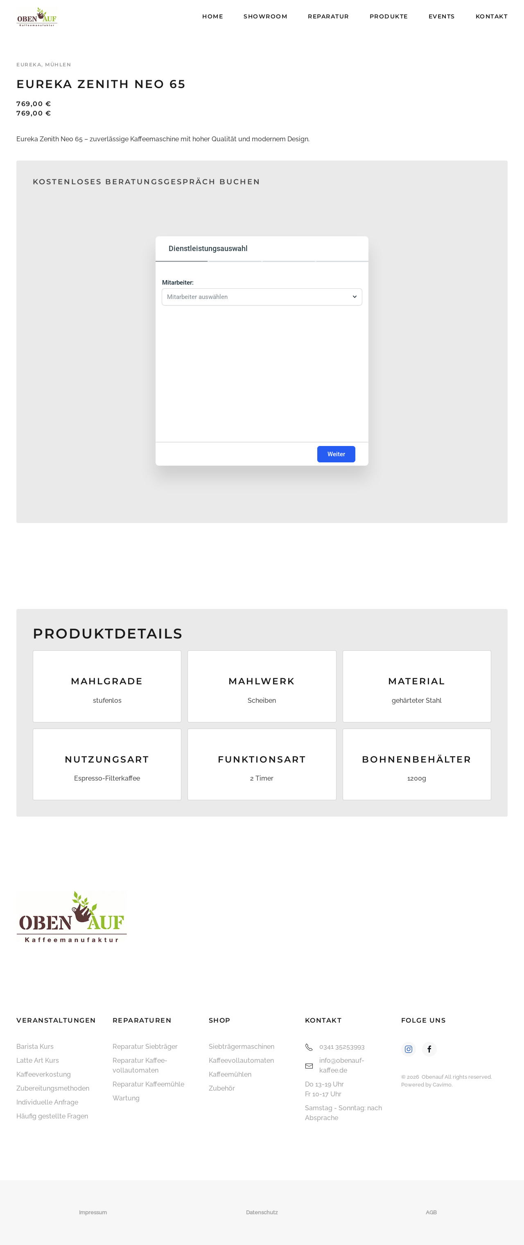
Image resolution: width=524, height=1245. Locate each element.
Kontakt (492, 16)
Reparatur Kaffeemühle (148, 1084)
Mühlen (58, 64)
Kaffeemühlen (230, 1074)
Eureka (28, 64)
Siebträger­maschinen (241, 1046)
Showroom (265, 16)
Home (212, 16)
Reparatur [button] (328, 16)
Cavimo (442, 1085)
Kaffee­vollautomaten (241, 1060)
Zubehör (222, 1088)
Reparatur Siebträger (145, 1046)
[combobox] (258, 295)
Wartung (126, 1098)
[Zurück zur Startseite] (36, 16)
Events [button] (442, 16)
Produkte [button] (389, 16)
